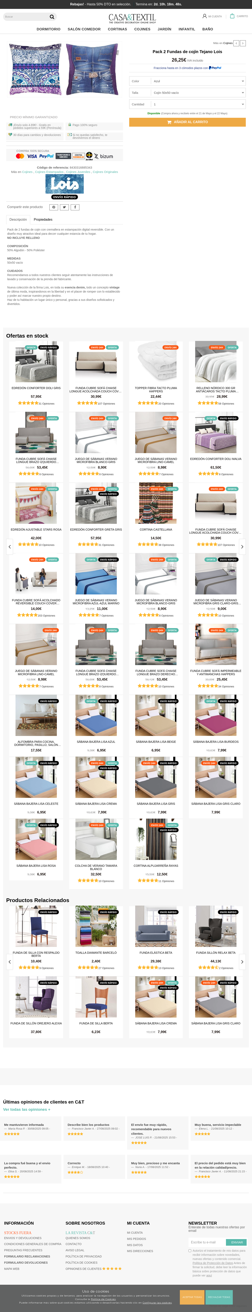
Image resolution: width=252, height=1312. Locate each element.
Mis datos (135, 1245)
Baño (208, 29)
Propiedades (43, 219)
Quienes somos (78, 1238)
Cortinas (118, 29)
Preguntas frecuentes (23, 1250)
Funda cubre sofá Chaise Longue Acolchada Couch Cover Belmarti (96, 389)
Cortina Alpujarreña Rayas (156, 865)
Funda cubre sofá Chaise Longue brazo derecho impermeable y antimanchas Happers (156, 672)
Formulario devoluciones (26, 1262)
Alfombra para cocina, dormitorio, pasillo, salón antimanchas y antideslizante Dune (36, 743)
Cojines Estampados (49, 172)
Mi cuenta (135, 1232)
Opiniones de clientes (83, 1268)
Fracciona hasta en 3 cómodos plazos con (187, 68)
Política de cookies (81, 1262)
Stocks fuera (17, 1233)
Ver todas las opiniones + (26, 1109)
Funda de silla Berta (96, 1023)
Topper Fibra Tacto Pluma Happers (156, 389)
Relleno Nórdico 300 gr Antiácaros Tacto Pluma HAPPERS (216, 389)
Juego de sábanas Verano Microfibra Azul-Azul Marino (96, 602)
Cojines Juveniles (78, 172)
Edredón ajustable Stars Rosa (36, 529)
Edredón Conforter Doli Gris (36, 388)
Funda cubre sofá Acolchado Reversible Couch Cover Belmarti (36, 602)
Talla (135, 92)
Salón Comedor (85, 29)
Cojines (143, 29)
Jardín (166, 29)
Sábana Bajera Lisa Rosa (36, 865)
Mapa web (11, 1268)
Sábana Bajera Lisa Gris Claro (215, 803)
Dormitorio (50, 29)
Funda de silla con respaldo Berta (36, 954)
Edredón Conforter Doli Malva (215, 459)
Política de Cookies (103, 1299)
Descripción (18, 219)
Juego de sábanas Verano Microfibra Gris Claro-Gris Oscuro (215, 602)
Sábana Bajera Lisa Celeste (36, 803)
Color (135, 81)
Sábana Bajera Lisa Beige (156, 741)
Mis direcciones (140, 1251)
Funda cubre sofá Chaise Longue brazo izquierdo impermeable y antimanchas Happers (36, 460)
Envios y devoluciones (23, 1238)
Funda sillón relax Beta (215, 952)
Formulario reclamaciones (27, 1256)
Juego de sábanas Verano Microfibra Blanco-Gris (96, 460)
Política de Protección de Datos (213, 1263)
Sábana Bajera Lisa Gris (156, 803)
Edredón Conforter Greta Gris (96, 529)
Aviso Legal (75, 1250)
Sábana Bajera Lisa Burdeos (216, 741)
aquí (209, 1275)
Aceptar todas (192, 1297)
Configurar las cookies (157, 1302)
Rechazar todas (219, 1297)
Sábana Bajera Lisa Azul (96, 741)
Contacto (73, 1244)
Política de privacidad (84, 1256)
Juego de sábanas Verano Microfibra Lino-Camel (156, 460)
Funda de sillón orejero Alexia (36, 1023)
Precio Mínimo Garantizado (33, 117)
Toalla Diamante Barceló (96, 952)
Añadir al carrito (187, 122)
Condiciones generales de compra (32, 1244)
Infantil (188, 29)
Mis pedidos (136, 1239)
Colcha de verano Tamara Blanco (96, 867)
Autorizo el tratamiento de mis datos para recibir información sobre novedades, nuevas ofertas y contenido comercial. (218, 1263)
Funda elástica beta (156, 952)
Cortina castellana (156, 529)
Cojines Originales (105, 172)
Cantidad (138, 104)
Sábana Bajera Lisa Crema (96, 803)
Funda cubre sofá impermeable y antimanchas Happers (215, 672)
